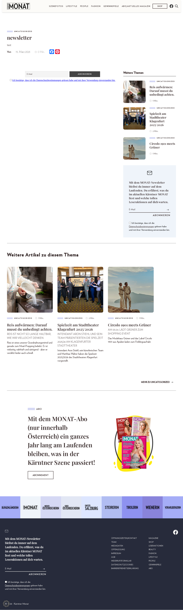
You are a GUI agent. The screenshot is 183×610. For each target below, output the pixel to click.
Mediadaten (117, 546)
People (84, 6)
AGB (113, 557)
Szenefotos (56, 6)
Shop (159, 6)
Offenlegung (117, 549)
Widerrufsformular (121, 560)
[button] (6, 603)
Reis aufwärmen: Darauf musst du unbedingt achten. (162, 90)
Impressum (116, 553)
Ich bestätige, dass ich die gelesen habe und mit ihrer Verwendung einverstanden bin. (149, 226)
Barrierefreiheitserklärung (125, 568)
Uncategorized (23, 31)
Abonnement (41, 475)
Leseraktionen (156, 546)
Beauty (152, 549)
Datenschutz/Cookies (122, 564)
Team (113, 542)
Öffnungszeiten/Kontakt (124, 538)
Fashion (96, 6)
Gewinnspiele (111, 6)
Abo (151, 568)
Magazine (153, 538)
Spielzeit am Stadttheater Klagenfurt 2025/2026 (158, 119)
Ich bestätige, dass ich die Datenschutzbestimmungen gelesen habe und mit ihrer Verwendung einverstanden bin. (63, 80)
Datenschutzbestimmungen (141, 226)
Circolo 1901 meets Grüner (162, 145)
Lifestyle (71, 6)
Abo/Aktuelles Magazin (136, 6)
